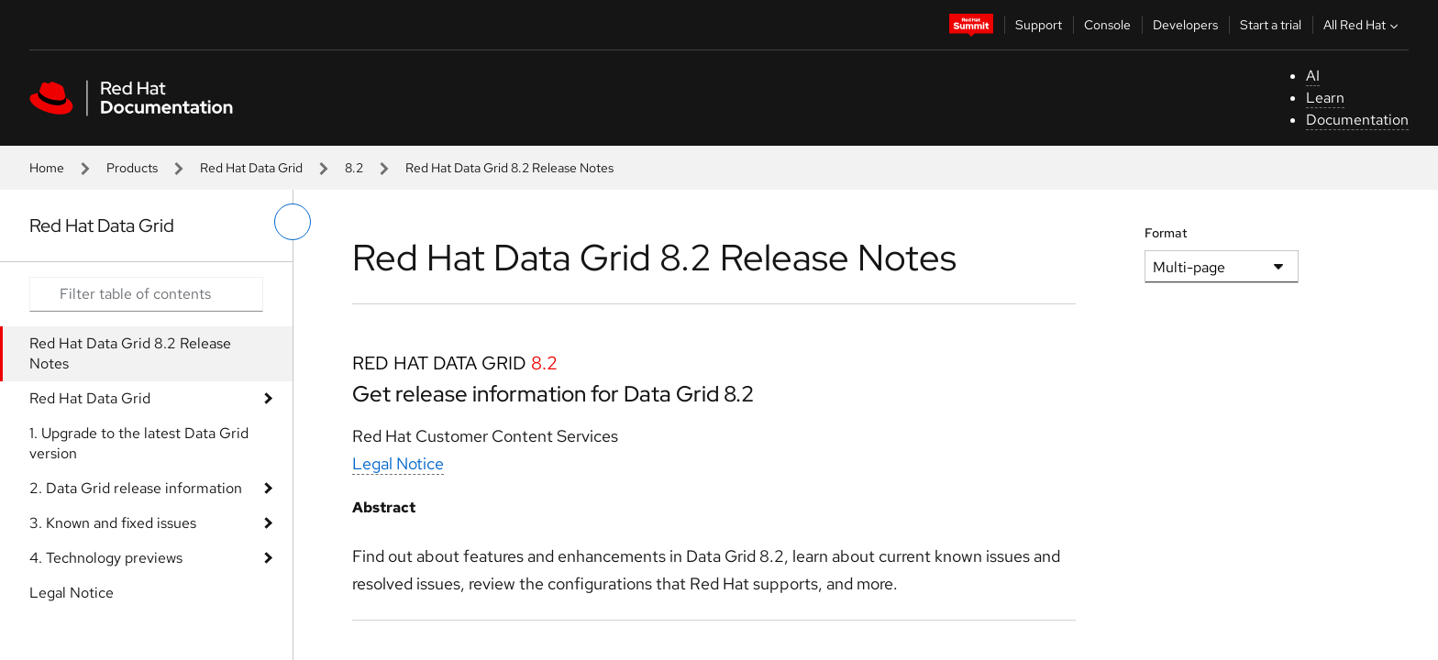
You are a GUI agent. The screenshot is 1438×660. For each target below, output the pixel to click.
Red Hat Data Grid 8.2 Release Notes (130, 353)
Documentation (1357, 119)
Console (1107, 24)
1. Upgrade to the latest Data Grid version (139, 443)
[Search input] (146, 294)
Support (1038, 24)
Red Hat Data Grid (251, 168)
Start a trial (1270, 24)
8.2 (354, 168)
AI (1313, 75)
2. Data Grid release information (135, 488)
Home (46, 168)
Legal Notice (71, 592)
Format (1166, 233)
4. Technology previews (106, 557)
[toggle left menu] (292, 222)
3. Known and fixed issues (112, 523)
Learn (1325, 97)
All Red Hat (1362, 24)
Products (132, 168)
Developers (1185, 24)
